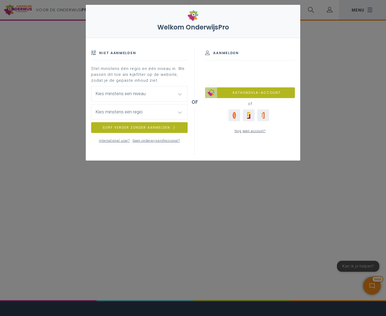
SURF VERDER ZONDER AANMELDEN (139, 127)
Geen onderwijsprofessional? (156, 141)
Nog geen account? (250, 131)
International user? (114, 141)
